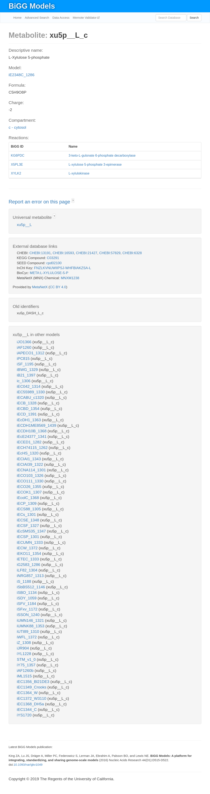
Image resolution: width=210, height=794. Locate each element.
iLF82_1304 (28, 570)
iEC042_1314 (29, 386)
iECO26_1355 (29, 486)
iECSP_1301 (28, 537)
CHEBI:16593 (63, 253)
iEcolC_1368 (28, 498)
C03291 (53, 258)
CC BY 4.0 (58, 287)
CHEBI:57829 (110, 253)
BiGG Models (32, 6)
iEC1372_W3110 (32, 698)
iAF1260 (24, 347)
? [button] (73, 200)
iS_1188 (24, 581)
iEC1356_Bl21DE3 (33, 681)
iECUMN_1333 (30, 542)
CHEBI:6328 (132, 253)
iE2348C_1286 (21, 75)
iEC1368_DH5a (31, 704)
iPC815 (24, 358)
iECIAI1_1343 (29, 459)
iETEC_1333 (28, 559)
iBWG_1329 (28, 369)
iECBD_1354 (28, 408)
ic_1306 (24, 381)
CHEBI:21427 (86, 253)
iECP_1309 (27, 503)
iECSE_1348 (28, 520)
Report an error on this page (40, 201)
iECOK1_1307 (30, 492)
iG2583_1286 (29, 564)
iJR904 (23, 648)
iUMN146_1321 (31, 620)
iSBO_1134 (27, 592)
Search (194, 17)
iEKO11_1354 (29, 553)
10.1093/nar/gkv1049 (28, 764)
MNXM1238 (70, 278)
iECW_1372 (28, 548)
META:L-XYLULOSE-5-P (49, 273)
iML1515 (25, 676)
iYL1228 (24, 654)
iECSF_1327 (28, 525)
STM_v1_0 (27, 659)
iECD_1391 (27, 414)
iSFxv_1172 (28, 609)
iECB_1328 (27, 403)
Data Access (60, 17)
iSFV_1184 (27, 603)
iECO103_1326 (31, 475)
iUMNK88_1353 (31, 626)
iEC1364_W (28, 693)
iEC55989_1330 (31, 392)
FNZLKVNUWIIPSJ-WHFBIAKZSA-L (62, 268)
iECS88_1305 (29, 509)
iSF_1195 (26, 364)
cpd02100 (54, 263)
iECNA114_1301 (32, 470)
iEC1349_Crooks (32, 687)
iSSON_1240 (29, 615)
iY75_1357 (27, 665)
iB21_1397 (27, 375)
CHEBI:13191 (40, 253)
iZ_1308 (24, 642)
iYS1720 (25, 715)
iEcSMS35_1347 (32, 531)
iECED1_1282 (30, 442)
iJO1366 (24, 342)
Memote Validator (85, 17)
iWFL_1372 (27, 637)
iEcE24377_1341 (32, 436)
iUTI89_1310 (28, 631)
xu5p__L (24, 225)
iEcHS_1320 (28, 453)
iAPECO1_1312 (31, 353)
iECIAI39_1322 (30, 464)
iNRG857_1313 (31, 576)
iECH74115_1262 (33, 447)
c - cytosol (17, 127)
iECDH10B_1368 (32, 431)
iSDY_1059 (27, 598)
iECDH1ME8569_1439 (37, 425)
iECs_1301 (27, 514)
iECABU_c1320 (31, 397)
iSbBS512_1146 (31, 587)
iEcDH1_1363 (29, 420)
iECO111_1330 (31, 481)
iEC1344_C (27, 709)
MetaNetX (40, 287)
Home (17, 17)
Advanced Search (37, 17)
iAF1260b (26, 670)
